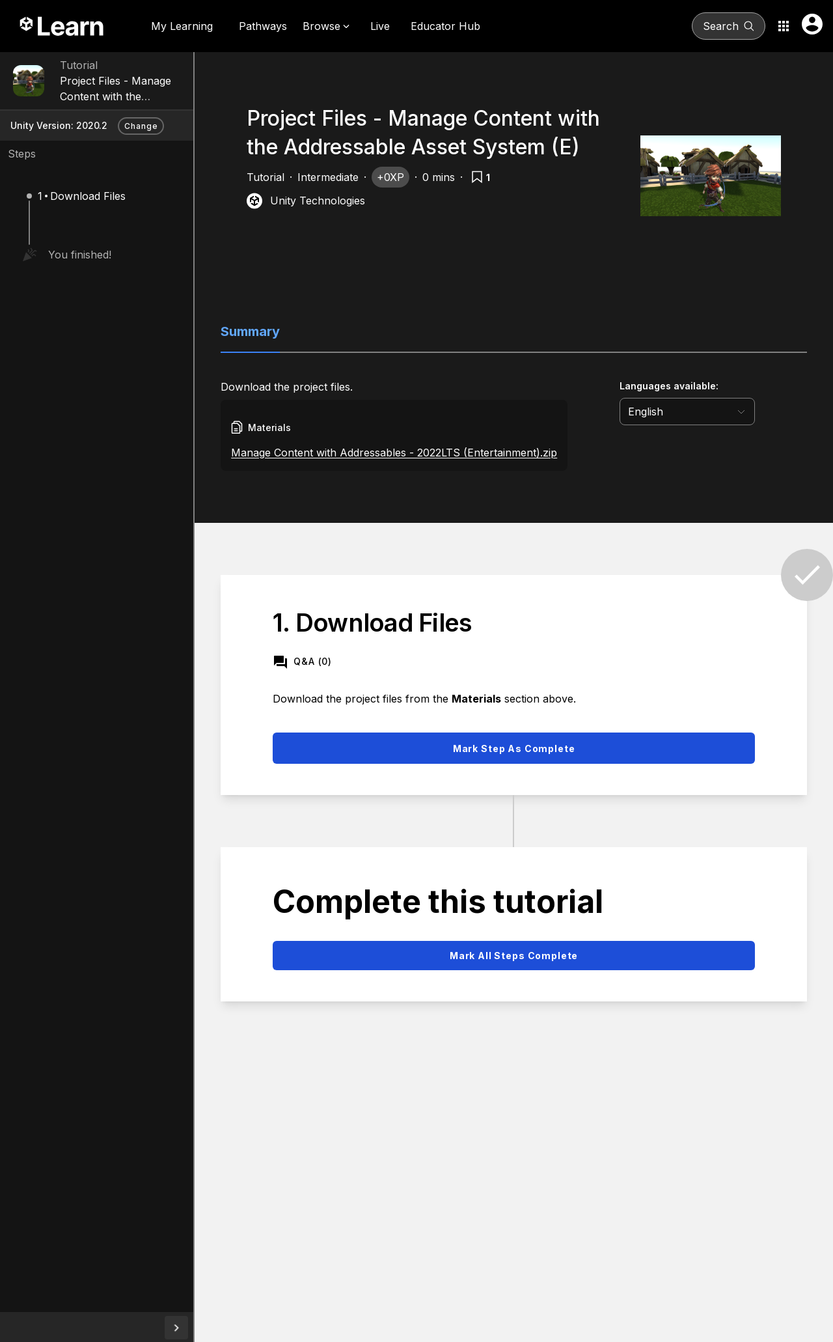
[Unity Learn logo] (62, 26)
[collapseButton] (198, 1327)
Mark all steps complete (525, 955)
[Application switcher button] (783, 26)
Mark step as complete (525, 748)
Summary (272, 331)
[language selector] (709, 411)
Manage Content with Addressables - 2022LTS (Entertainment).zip (416, 452)
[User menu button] (812, 24)
